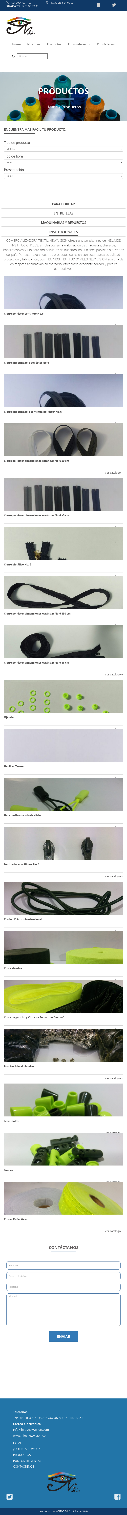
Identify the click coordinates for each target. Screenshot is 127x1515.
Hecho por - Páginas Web (64, 1511)
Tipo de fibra (13, 156)
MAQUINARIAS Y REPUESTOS (63, 222)
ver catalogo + (114, 472)
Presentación (14, 170)
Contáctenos (105, 44)
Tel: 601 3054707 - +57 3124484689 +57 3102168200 (48, 1418)
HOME (17, 1443)
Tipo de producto (17, 142)
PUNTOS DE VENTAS (27, 1461)
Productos (54, 44)
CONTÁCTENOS (23, 1466)
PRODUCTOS (22, 1455)
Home (16, 44)
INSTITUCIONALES (63, 232)
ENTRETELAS (63, 213)
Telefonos (20, 1412)
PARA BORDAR (63, 204)
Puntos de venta (79, 44)
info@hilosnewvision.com (31, 1430)
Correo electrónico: (27, 1424)
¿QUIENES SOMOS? (26, 1449)
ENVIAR (63, 1336)
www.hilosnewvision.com (30, 1435)
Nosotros (33, 44)
